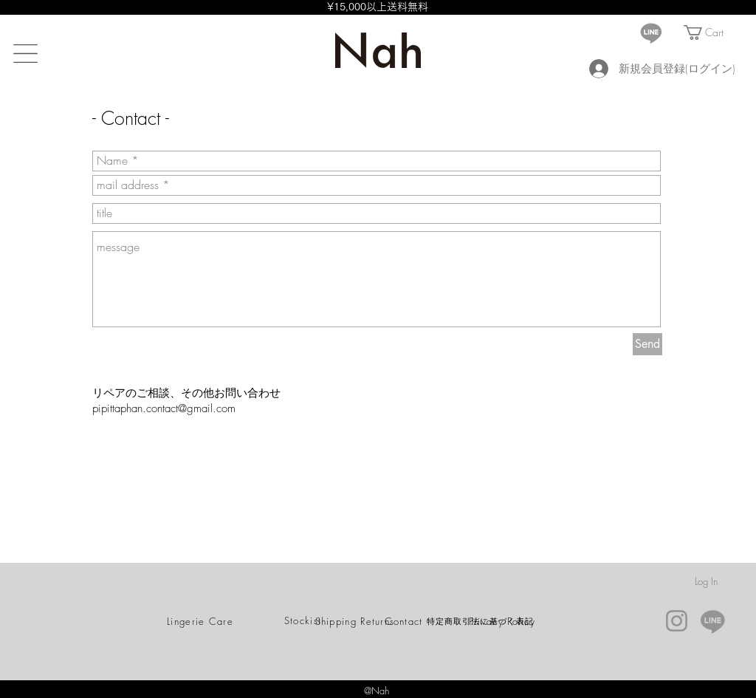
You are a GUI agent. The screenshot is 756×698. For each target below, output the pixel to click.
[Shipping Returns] (356, 621)
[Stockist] (304, 620)
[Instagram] (676, 620)
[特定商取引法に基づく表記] (481, 621)
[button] (25, 53)
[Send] (647, 344)
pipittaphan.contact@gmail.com (164, 408)
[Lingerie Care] (201, 621)
